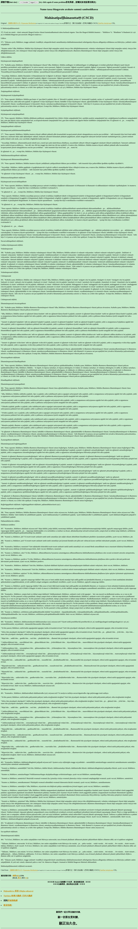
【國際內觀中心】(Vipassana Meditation (21, 23)
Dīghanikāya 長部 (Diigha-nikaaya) (18, 891)
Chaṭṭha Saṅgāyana (104, 23)
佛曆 (14, 876)
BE (18, 876)
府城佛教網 (12, 900)
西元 (19, 878)
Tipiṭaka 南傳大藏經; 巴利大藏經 (18, 896)
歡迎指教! (8, 905)
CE (26, 878)
